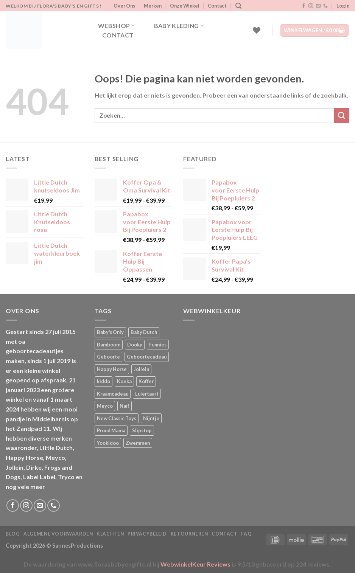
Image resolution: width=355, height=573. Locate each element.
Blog (13, 534)
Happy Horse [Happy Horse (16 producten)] (112, 369)
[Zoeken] (238, 5)
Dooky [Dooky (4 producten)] (134, 345)
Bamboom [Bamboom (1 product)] (108, 345)
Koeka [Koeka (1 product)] (124, 381)
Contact (217, 6)
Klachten (110, 534)
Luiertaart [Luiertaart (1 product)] (147, 394)
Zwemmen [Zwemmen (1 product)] (138, 443)
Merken (153, 6)
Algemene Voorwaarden (58, 534)
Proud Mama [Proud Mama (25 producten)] (111, 430)
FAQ (246, 534)
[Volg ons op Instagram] (310, 6)
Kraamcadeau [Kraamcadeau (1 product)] (112, 394)
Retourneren (189, 534)
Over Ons (124, 6)
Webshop (116, 26)
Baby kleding (179, 26)
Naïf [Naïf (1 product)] (124, 406)
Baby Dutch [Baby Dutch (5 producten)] (144, 332)
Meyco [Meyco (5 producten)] (105, 406)
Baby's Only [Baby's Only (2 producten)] (110, 332)
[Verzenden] (341, 115)
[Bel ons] (325, 6)
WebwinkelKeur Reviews (195, 564)
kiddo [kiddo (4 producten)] (103, 381)
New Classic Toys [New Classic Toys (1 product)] (116, 418)
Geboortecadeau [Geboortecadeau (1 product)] (147, 357)
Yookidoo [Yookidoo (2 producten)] (108, 443)
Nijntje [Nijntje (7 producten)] (151, 418)
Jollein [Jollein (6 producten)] (141, 369)
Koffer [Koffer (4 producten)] (146, 381)
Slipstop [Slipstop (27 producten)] (142, 430)
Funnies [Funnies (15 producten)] (158, 345)
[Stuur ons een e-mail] (318, 6)
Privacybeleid (147, 534)
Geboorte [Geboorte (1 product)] (108, 357)
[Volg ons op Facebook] (303, 6)
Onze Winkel (184, 6)
